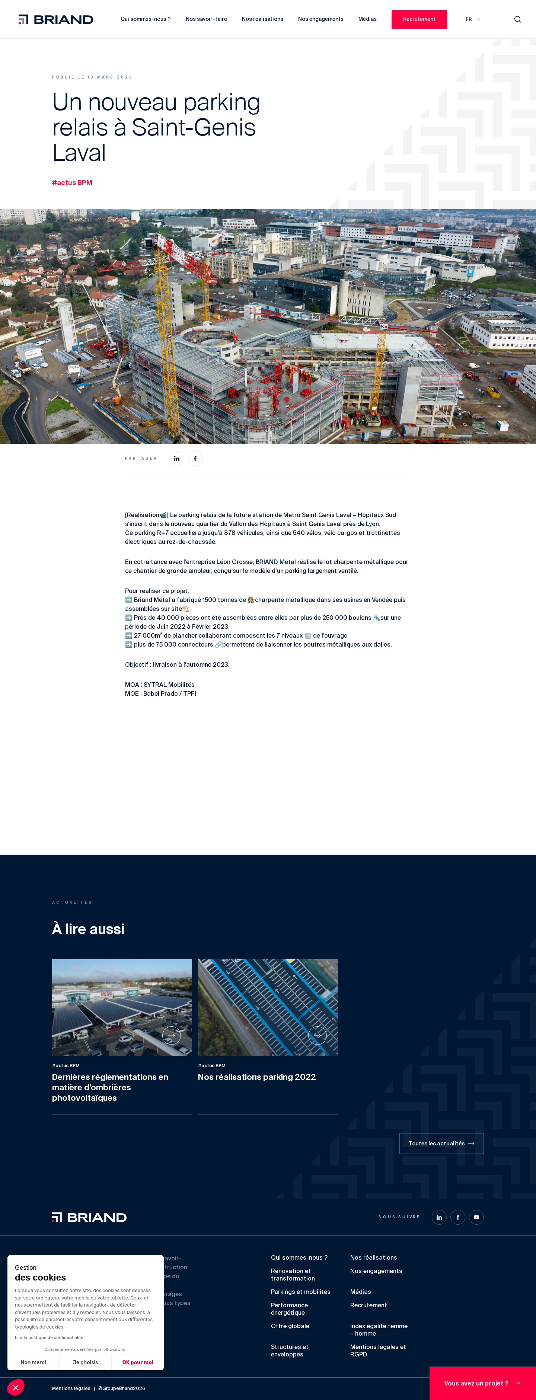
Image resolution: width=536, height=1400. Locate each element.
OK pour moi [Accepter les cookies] (137, 1362)
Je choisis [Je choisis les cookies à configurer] (85, 1362)
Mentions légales (71, 1389)
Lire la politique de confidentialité (49, 1337)
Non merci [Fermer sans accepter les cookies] (33, 1362)
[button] (16, 1387)
